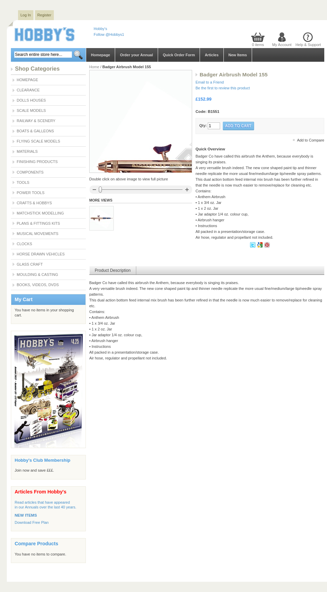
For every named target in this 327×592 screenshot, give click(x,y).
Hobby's (100, 29)
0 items (258, 45)
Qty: (203, 125)
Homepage (100, 55)
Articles (211, 55)
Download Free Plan (32, 522)
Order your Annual (136, 55)
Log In (25, 15)
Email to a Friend (210, 82)
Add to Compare (310, 140)
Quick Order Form (179, 55)
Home (94, 67)
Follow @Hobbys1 (109, 34)
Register (44, 15)
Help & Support (308, 45)
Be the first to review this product (223, 88)
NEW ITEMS (26, 515)
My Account (282, 45)
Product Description (113, 270)
